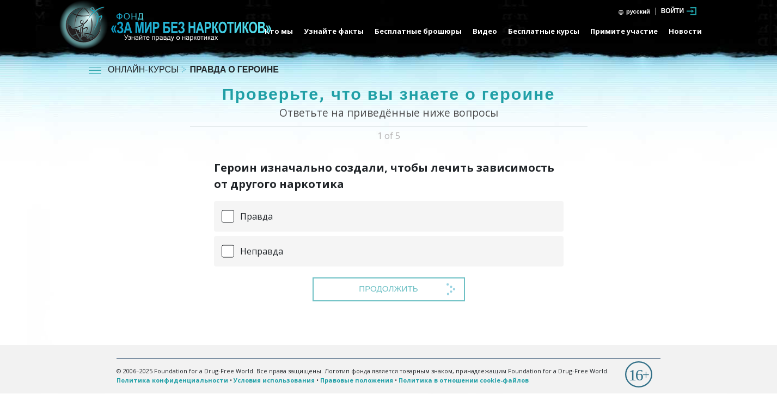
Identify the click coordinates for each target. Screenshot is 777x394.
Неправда (261, 251)
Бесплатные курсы (543, 31)
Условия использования (274, 380)
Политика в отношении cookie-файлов (464, 380)
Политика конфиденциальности (172, 380)
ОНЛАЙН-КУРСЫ (144, 70)
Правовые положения (356, 380)
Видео (485, 31)
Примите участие (624, 31)
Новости (685, 31)
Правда (256, 216)
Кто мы (279, 31)
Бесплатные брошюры (418, 31)
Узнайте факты (334, 31)
